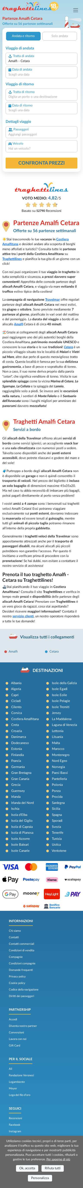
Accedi (13, 1019)
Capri (15, 695)
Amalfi (18, 324)
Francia (16, 761)
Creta (15, 725)
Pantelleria (59, 779)
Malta (56, 743)
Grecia (15, 784)
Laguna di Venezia (64, 725)
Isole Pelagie (61, 701)
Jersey (56, 713)
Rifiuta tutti (53, 1168)
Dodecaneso (20, 743)
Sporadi (57, 820)
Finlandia (17, 755)
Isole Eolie (59, 695)
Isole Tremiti (60, 707)
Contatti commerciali (21, 943)
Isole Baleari (20, 844)
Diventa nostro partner (23, 1026)
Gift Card (14, 1045)
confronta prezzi (41, 163)
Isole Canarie (20, 850)
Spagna (57, 815)
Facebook (14, 1124)
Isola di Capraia (22, 827)
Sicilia (56, 808)
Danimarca (18, 737)
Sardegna (58, 803)
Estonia (16, 749)
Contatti (14, 937)
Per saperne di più (58, 1159)
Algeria (16, 689)
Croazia (16, 731)
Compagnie (16, 956)
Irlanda (16, 796)
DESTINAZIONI (48, 670)
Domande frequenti (21, 970)
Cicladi (16, 701)
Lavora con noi (17, 1039)
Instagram (15, 1131)
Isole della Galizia (64, 683)
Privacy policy (17, 976)
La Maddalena (61, 719)
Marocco (58, 749)
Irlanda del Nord (22, 803)
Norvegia (58, 767)
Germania (18, 767)
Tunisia (57, 838)
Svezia (56, 827)
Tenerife (57, 832)
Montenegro (61, 755)
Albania (16, 683)
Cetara (68, 347)
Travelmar (52, 299)
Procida (57, 796)
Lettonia (57, 731)
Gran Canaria (20, 779)
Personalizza (40, 1178)
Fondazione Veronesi (21, 1075)
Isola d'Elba (19, 815)
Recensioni (15, 1118)
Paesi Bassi (60, 773)
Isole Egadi (59, 689)
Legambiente (17, 1081)
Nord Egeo (59, 761)
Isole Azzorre (20, 838)
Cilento (16, 707)
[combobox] (41, 61)
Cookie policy (17, 983)
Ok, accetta (27, 1168)
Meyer (13, 1088)
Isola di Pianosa (22, 832)
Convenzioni (16, 1032)
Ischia (15, 808)
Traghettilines (12, 259)
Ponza (56, 791)
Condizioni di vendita (21, 950)
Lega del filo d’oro (19, 1095)
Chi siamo (15, 930)
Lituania (57, 737)
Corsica (16, 713)
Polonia (57, 784)
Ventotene (59, 850)
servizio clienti (23, 616)
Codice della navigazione (23, 989)
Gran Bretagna (21, 773)
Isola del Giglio (22, 820)
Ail (10, 1068)
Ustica (56, 844)
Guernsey (18, 791)
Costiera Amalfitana (25, 719)
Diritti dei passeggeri (21, 996)
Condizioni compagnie (22, 963)
